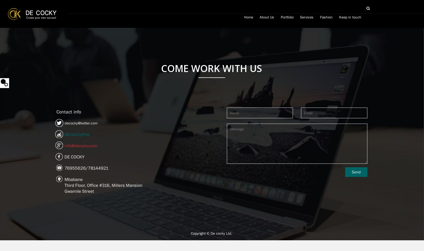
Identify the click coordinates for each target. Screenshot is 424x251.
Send (367, 172)
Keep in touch (350, 17)
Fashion (326, 17)
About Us (267, 17)
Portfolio (287, 17)
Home (248, 17)
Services (306, 17)
